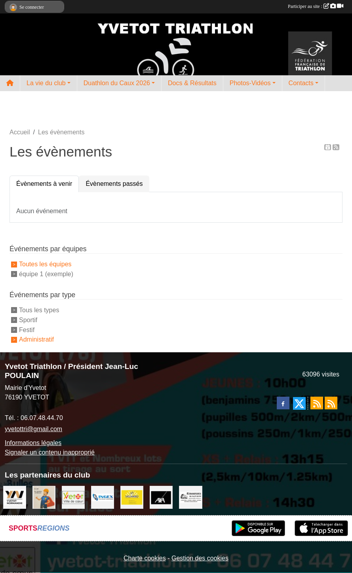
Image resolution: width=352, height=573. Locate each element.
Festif (26, 329)
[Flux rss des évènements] (331, 403)
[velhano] (131, 497)
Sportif (28, 320)
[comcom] (14, 497)
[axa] (161, 497)
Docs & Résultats (192, 83)
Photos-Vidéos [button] (250, 83)
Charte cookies (145, 558)
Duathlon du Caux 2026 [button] (117, 83)
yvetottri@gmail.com (33, 429)
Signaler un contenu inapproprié (50, 452)
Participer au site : (315, 6)
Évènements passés (114, 183)
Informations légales (33, 442)
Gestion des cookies (199, 558)
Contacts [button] (301, 83)
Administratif (36, 339)
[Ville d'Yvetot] (73, 497)
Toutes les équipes (45, 264)
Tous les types (39, 310)
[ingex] (102, 497)
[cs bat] (43, 497)
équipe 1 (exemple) (46, 274)
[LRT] (190, 497)
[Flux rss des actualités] (316, 403)
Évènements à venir (44, 183)
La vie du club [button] (46, 83)
